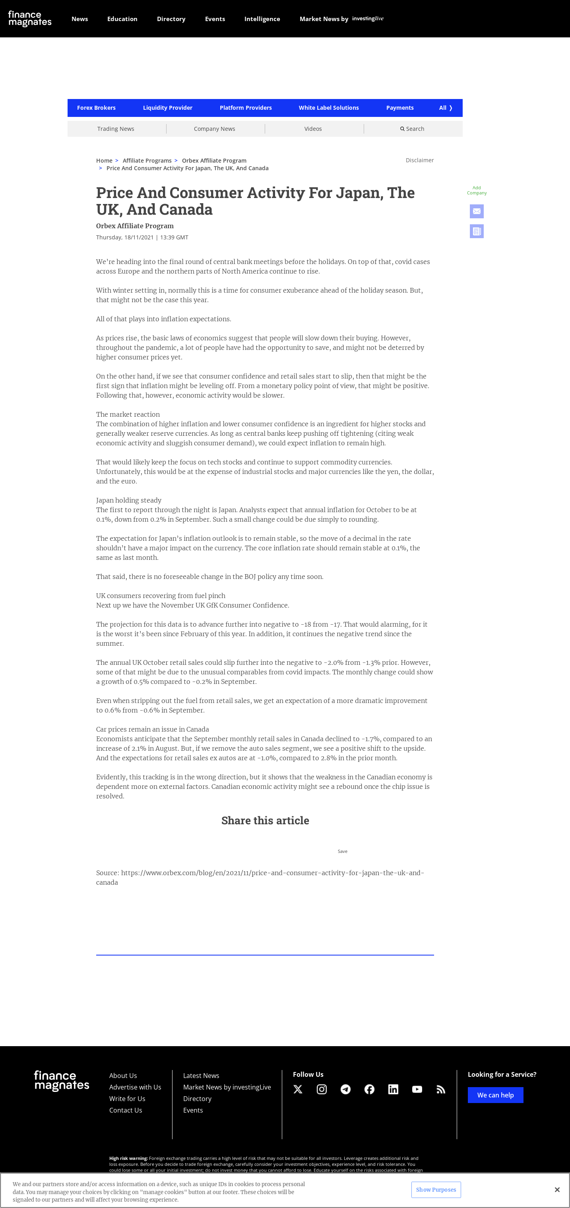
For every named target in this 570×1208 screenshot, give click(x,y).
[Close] (557, 1189)
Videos (313, 128)
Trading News (115, 128)
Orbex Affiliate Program (135, 226)
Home (104, 160)
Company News (214, 128)
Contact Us (125, 1110)
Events (193, 1110)
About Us (123, 1075)
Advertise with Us (135, 1087)
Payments (400, 108)
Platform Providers (246, 108)
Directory (197, 1098)
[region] (285, 1190)
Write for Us (127, 1098)
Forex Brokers (96, 108)
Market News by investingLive (227, 1087)
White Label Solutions (329, 108)
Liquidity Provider (167, 108)
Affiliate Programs (147, 160)
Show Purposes (436, 1189)
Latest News (201, 1075)
